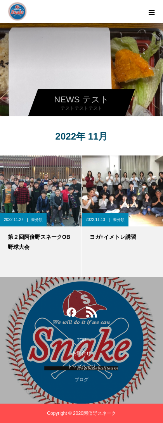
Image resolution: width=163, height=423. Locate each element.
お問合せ (81, 353)
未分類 (37, 220)
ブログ (81, 379)
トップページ (81, 366)
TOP (81, 340)
